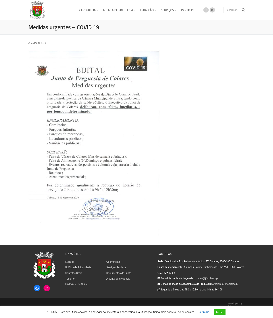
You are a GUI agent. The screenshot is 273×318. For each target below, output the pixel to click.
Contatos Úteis (73, 273)
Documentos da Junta (118, 273)
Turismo (70, 278)
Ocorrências (113, 261)
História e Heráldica (76, 284)
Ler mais (204, 312)
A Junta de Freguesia (118, 278)
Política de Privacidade (78, 267)
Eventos (69, 261)
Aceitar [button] (219, 312)
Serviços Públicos (116, 267)
